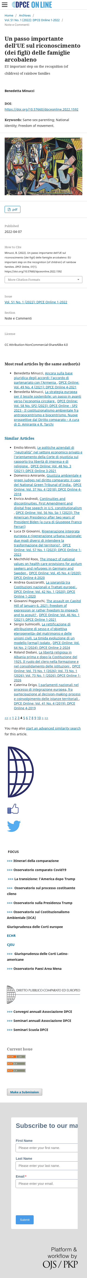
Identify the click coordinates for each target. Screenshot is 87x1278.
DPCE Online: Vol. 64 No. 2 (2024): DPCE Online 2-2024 (47, 645)
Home (9, 15)
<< (6, 718)
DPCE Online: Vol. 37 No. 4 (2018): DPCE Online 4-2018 (47, 489)
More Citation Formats (24, 279)
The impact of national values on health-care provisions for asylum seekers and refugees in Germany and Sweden (48, 566)
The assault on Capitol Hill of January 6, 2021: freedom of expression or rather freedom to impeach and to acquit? (47, 608)
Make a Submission (24, 1092)
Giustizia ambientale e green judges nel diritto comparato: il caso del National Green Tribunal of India (47, 480)
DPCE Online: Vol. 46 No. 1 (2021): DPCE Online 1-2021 (47, 617)
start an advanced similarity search (53, 728)
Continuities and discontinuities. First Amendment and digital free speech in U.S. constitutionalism (48, 503)
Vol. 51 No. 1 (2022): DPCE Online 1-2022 (32, 20)
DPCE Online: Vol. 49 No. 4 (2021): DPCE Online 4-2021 (46, 384)
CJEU (11, 944)
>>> (10, 861)
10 (39, 718)
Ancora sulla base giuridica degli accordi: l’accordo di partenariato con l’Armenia (43, 378)
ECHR (11, 935)
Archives (25, 15)
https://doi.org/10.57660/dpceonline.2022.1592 (41, 109)
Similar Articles (19, 438)
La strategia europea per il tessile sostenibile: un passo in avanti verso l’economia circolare (47, 396)
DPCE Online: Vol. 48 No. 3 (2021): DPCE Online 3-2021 (42, 468)
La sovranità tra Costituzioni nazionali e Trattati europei (45, 584)
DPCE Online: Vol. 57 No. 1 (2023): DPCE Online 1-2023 (47, 550)
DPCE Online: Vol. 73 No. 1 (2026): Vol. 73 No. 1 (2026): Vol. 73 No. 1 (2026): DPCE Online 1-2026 (47, 673)
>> (46, 718)
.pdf (14, 209)
